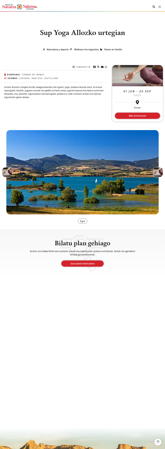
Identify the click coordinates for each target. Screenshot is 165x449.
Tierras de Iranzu (33, 74)
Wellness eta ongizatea (86, 49)
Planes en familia (113, 49)
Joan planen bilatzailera (83, 263)
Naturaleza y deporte (58, 49)
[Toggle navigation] (160, 7)
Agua (82, 221)
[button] (7, 172)
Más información (137, 115)
